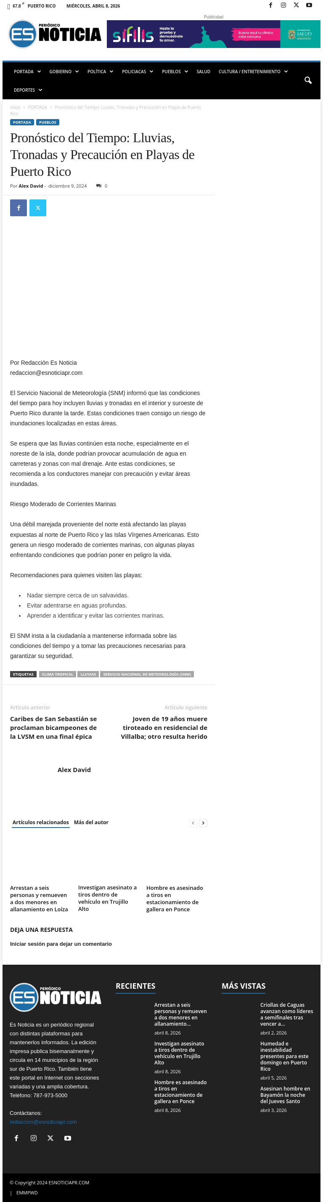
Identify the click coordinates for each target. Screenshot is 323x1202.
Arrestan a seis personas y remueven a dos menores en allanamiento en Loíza (39, 898)
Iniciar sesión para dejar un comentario (61, 944)
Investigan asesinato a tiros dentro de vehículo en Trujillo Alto (107, 898)
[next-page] (203, 822)
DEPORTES (28, 90)
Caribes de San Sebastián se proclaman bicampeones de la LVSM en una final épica (53, 727)
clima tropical (58, 674)
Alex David (31, 186)
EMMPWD (27, 1192)
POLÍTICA (100, 71)
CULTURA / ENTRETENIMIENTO (253, 71)
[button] (308, 81)
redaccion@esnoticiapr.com (43, 1122)
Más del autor (91, 822)
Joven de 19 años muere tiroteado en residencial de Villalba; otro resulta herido (164, 727)
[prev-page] (193, 822)
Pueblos (47, 122)
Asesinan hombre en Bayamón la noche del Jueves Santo (285, 1095)
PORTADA (27, 71)
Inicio (15, 107)
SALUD (203, 71)
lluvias (88, 674)
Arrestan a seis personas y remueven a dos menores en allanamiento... (180, 1014)
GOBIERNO (64, 71)
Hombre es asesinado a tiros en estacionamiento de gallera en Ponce (174, 898)
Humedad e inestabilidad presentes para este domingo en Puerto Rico (284, 1056)
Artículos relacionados (41, 822)
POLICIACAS (138, 71)
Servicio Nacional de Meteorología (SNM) (147, 674)
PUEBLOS (175, 71)
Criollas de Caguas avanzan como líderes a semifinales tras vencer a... (286, 1014)
